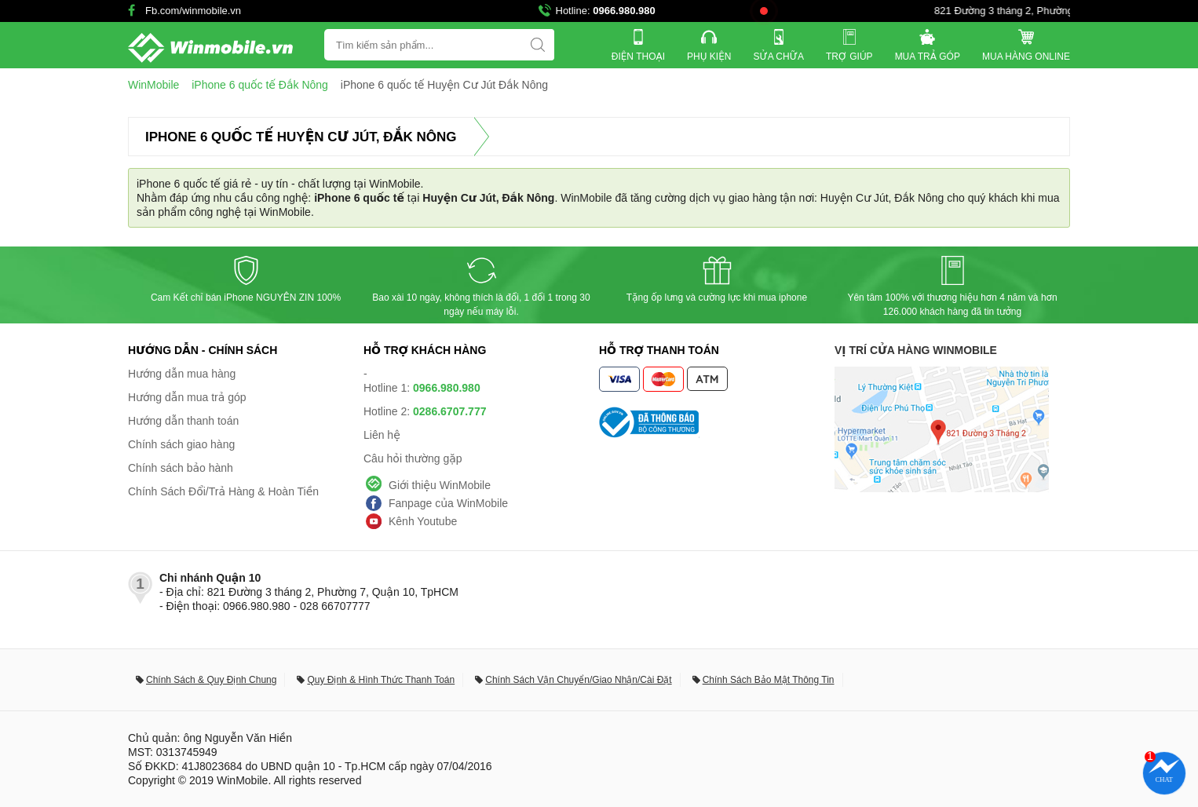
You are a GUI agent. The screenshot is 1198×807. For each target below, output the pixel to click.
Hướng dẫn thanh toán (183, 420)
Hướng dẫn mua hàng (182, 373)
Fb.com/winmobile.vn (193, 10)
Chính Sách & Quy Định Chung (211, 679)
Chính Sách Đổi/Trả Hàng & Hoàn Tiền (223, 491)
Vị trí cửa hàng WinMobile (916, 350)
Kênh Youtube (423, 521)
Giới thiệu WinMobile (440, 485)
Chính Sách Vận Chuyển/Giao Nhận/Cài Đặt (578, 679)
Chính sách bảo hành (180, 468)
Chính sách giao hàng (181, 444)
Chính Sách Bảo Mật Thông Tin (769, 679)
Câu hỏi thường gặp (412, 458)
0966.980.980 (624, 10)
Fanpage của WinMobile (448, 503)
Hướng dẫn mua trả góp (187, 397)
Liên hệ (381, 435)
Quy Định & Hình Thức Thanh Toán (381, 679)
